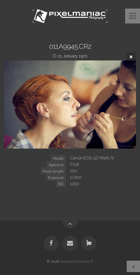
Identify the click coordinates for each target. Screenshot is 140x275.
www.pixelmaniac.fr (76, 261)
